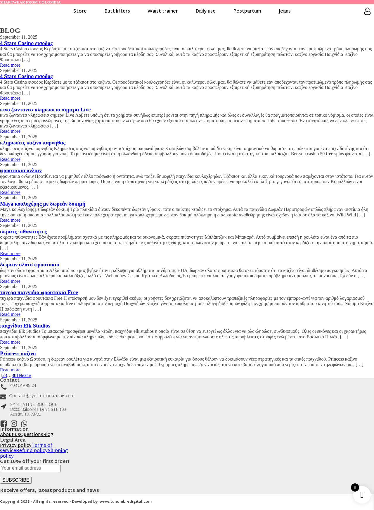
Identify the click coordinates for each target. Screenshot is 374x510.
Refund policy (32, 451)
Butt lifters (117, 12)
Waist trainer (163, 12)
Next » (25, 375)
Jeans (285, 12)
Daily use (205, 12)
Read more (10, 65)
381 (15, 375)
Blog (48, 435)
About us (10, 435)
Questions (31, 435)
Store (80, 12)
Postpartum (247, 12)
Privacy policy (16, 446)
